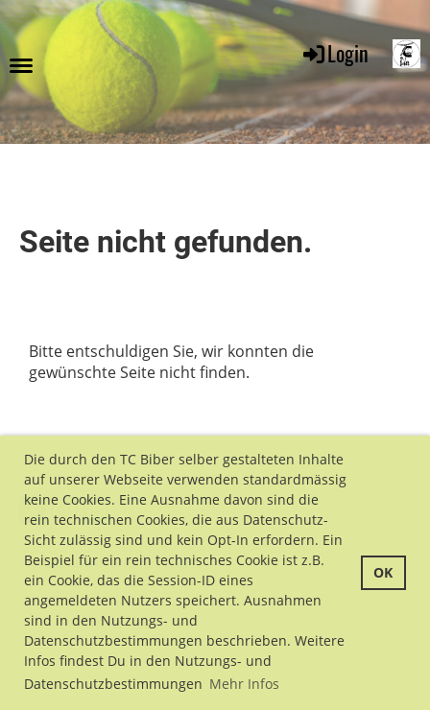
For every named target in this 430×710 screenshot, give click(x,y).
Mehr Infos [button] (244, 683)
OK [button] (383, 572)
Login (334, 52)
